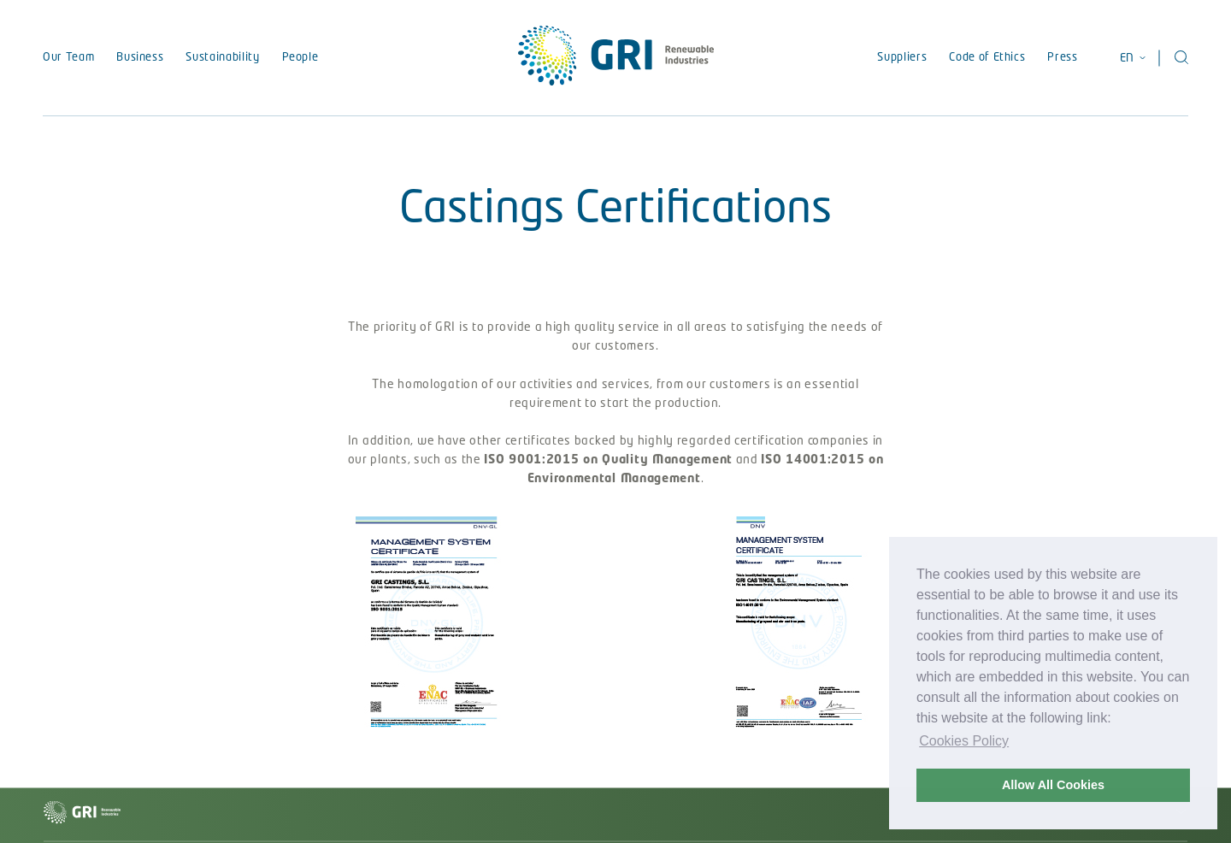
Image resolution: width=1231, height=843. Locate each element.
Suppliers (902, 57)
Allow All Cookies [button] (1053, 785)
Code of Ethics (987, 57)
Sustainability (222, 57)
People (300, 57)
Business (139, 57)
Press (1062, 57)
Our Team (68, 57)
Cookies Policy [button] (964, 741)
